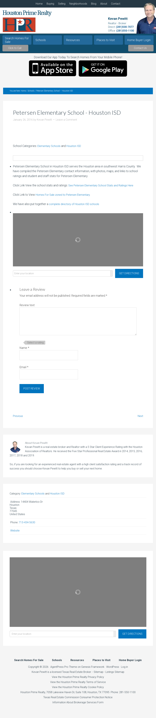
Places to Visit (105, 40)
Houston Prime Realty (32, 694)
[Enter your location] (62, 275)
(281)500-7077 (125, 26)
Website (15, 532)
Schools (40, 40)
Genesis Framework (92, 669)
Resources (73, 40)
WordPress (112, 669)
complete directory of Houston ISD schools (76, 206)
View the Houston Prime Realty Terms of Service (78, 684)
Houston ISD (77, 148)
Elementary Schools (50, 148)
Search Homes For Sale (17, 40)
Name (24, 349)
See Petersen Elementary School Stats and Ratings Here (104, 187)
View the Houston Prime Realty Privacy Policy (78, 679)
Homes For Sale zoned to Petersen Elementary (65, 196)
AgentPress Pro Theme (63, 669)
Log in (124, 669)
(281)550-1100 (125, 30)
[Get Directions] (129, 275)
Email (23, 369)
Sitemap (98, 674)
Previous (18, 418)
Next (140, 418)
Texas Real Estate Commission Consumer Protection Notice (78, 699)
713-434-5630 (27, 524)
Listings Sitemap (114, 674)
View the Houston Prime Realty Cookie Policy (78, 689)
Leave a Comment (66, 121)
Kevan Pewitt (118, 19)
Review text (27, 307)
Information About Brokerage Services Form (78, 704)
